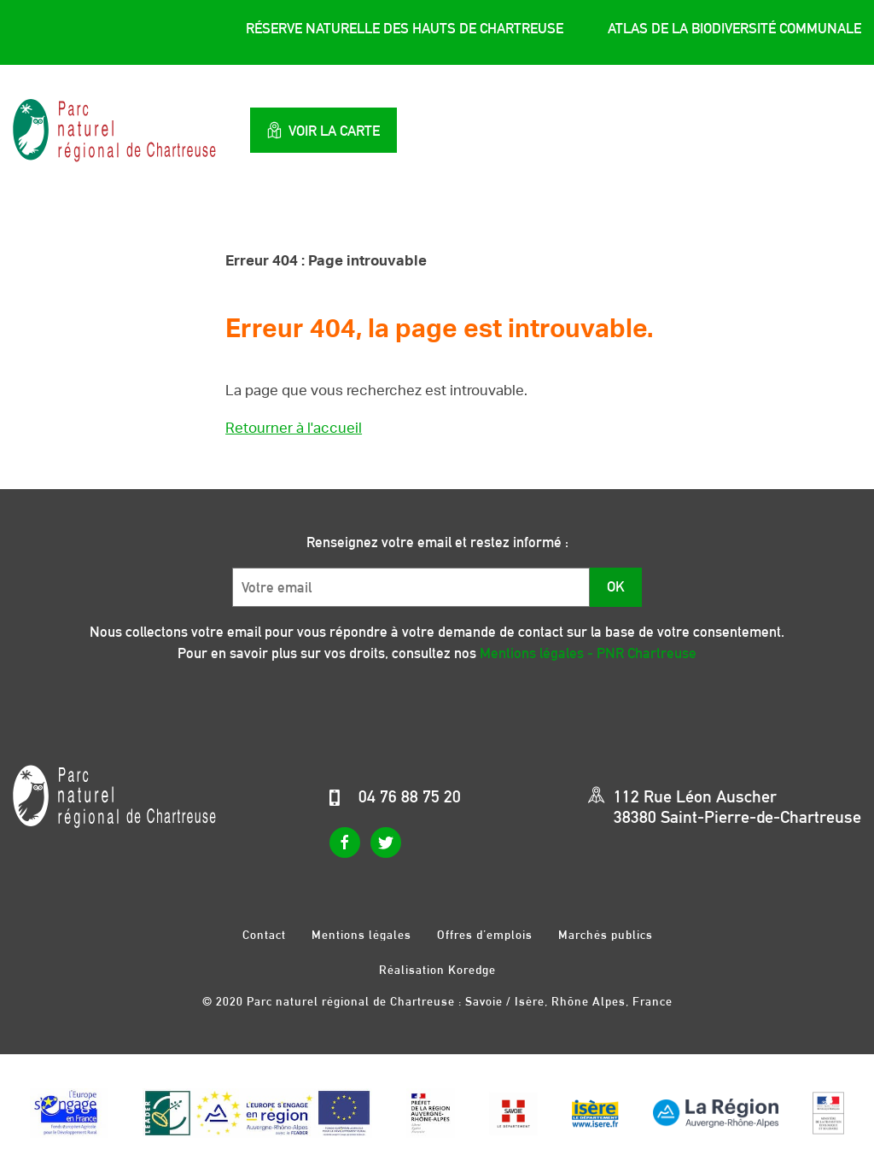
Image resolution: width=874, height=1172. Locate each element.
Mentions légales (361, 934)
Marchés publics (605, 934)
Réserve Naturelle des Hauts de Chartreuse (404, 28)
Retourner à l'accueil (293, 428)
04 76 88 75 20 (409, 796)
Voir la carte (323, 130)
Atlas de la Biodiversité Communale (734, 28)
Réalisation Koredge (437, 970)
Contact (264, 934)
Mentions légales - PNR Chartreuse (588, 653)
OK (616, 586)
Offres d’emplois (485, 934)
